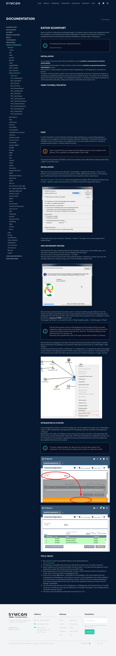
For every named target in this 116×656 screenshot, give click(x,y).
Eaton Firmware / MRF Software (54, 179)
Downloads (76, 3)
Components (11, 40)
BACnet (11, 60)
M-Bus (11, 163)
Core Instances (12, 245)
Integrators (65, 3)
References (55, 3)
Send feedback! (105, 19)
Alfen (11, 55)
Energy (10, 235)
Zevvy (11, 229)
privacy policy (100, 625)
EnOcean (12, 125)
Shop (93, 3)
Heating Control (14, 137)
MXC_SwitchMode (16, 114)
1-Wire (11, 50)
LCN (10, 158)
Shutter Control (14, 193)
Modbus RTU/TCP (14, 170)
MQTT (11, 173)
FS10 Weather (13, 130)
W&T (10, 211)
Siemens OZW (13, 196)
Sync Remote (13, 204)
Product (46, 3)
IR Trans (11, 150)
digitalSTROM (13, 65)
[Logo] (13, 3)
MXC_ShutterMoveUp (18, 103)
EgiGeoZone (13, 117)
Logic (9, 232)
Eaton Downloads (48, 563)
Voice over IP (13, 209)
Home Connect (14, 140)
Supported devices (56, 47)
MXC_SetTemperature (18, 98)
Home (39, 3)
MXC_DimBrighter (16, 78)
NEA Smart (12, 178)
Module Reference (13, 45)
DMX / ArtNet (13, 68)
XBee (11, 224)
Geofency (12, 135)
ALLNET (11, 58)
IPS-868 (11, 147)
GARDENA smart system (17, 132)
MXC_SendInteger (16, 96)
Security (9, 32)
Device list (14, 75)
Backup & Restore (13, 35)
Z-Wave (11, 226)
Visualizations (12, 237)
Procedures (10, 42)
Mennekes (12, 168)
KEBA (11, 153)
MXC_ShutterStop (16, 111)
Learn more (13, 627)
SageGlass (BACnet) (15, 191)
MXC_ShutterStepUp (17, 109)
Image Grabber (14, 145)
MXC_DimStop (15, 86)
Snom (11, 201)
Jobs (71, 635)
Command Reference (14, 256)
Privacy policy (74, 624)
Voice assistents (13, 240)
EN (102, 643)
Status (71, 627)
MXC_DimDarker (16, 81)
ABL (10, 52)
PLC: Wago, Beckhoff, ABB (17, 188)
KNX (10, 155)
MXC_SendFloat (16, 93)
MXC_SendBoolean (17, 91)
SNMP (11, 198)
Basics (8, 37)
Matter (11, 165)
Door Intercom (13, 70)
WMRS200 (12, 221)
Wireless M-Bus (14, 219)
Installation (11, 30)
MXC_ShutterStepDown (18, 106)
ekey (10, 119)
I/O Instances (12, 248)
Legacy (10, 253)
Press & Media (74, 631)
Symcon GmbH (25, 643)
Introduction (11, 27)
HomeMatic (13, 142)
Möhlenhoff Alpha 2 (15, 175)
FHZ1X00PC (13, 127)
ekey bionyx (13, 122)
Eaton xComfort (14, 73)
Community (85, 3)
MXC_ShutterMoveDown (19, 101)
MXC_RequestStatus (17, 88)
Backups (10, 250)
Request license (14, 629)
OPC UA (11, 183)
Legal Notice (73, 620)
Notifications (12, 242)
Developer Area (12, 258)
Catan (11, 63)
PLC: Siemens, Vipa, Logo (17, 186)
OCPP (11, 181)
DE (98, 643)
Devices (10, 47)
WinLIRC (12, 216)
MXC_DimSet (15, 83)
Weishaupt (12, 214)
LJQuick (11, 160)
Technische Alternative (16, 206)
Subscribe (89, 632)
